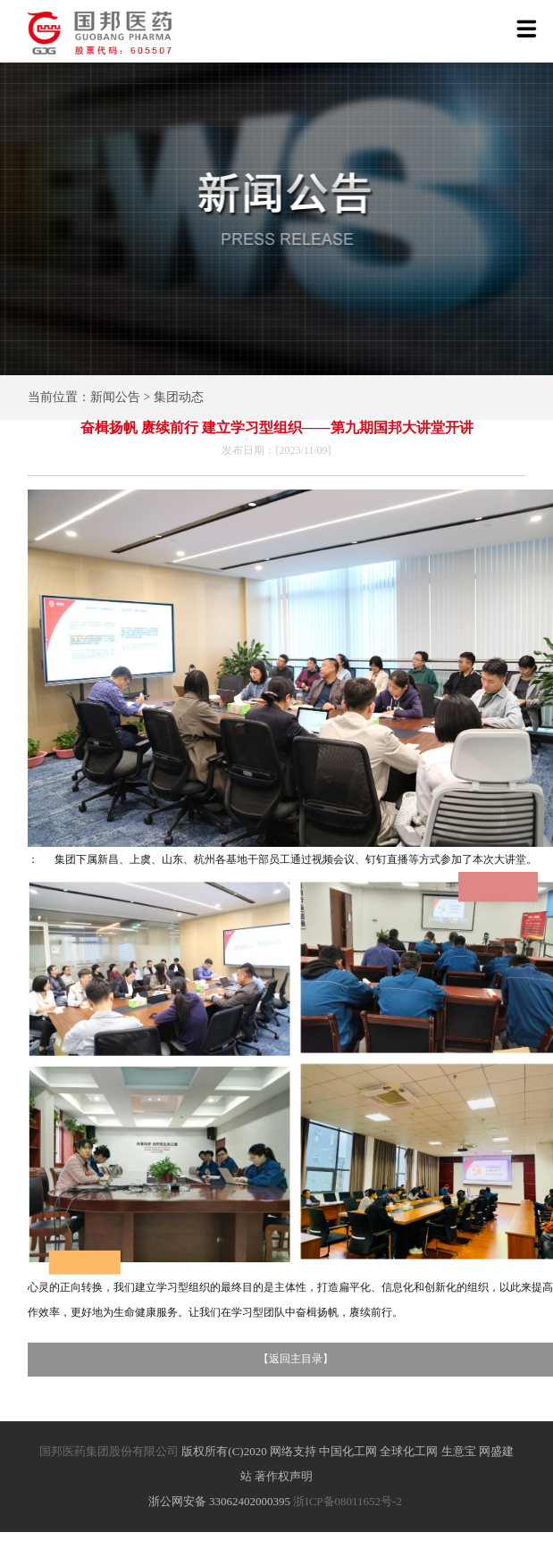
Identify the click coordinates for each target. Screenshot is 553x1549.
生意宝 (458, 1451)
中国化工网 (348, 1451)
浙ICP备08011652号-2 (347, 1501)
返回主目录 (296, 1358)
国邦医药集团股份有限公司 (109, 1451)
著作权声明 (284, 1476)
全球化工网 (409, 1451)
